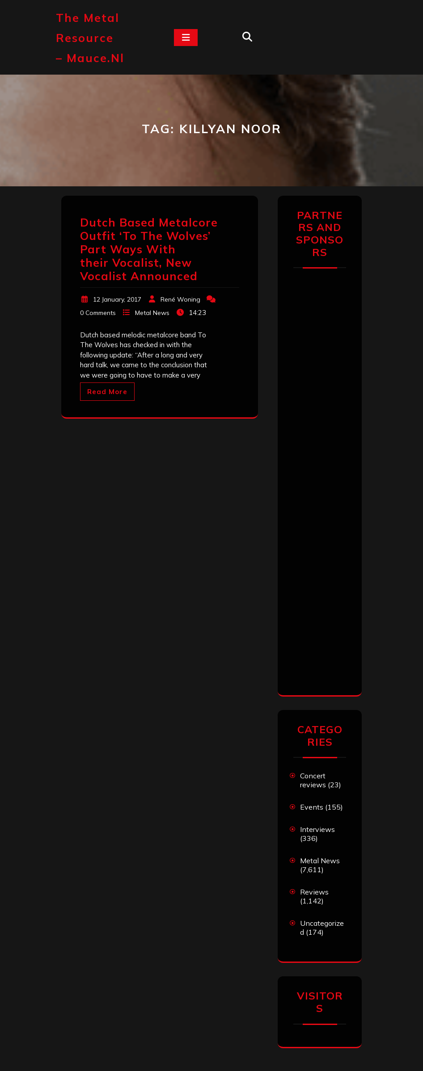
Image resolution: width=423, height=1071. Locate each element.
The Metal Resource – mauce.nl (90, 38)
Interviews (317, 829)
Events (311, 806)
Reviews (314, 891)
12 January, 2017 (117, 299)
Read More (107, 391)
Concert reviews (313, 780)
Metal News (152, 313)
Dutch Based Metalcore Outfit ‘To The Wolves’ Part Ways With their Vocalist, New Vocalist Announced (149, 249)
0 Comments (98, 313)
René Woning (180, 299)
